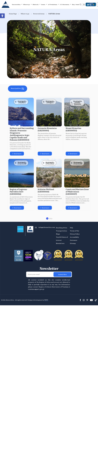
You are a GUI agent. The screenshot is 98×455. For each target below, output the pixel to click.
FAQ (71, 228)
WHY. (46, 300)
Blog (73, 4)
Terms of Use (74, 231)
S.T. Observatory (64, 4)
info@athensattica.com (47, 227)
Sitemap (73, 243)
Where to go (26, 4)
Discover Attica (16, 4)
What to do (36, 4)
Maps (58, 234)
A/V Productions (52, 4)
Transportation (61, 231)
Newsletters (60, 243)
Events (77, 4)
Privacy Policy (75, 234)
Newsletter (49, 268)
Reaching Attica (61, 228)
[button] (2, 15)
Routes (43, 4)
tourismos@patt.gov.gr (36, 289)
